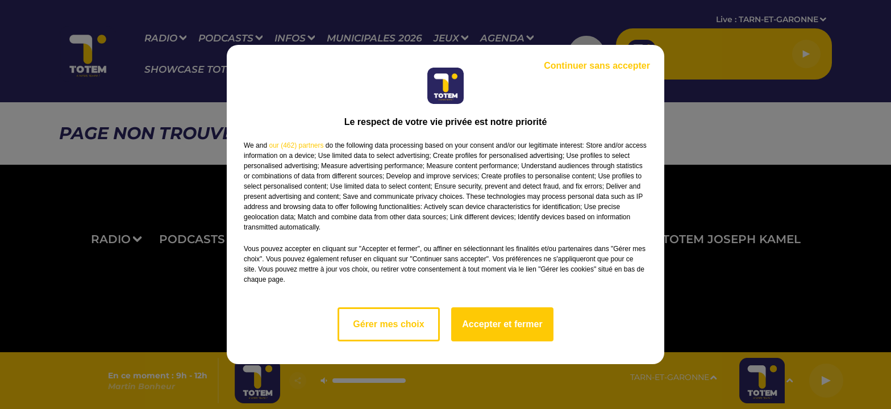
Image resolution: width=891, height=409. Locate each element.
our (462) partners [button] (296, 145)
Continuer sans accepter (597, 65)
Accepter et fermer (502, 324)
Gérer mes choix (388, 324)
